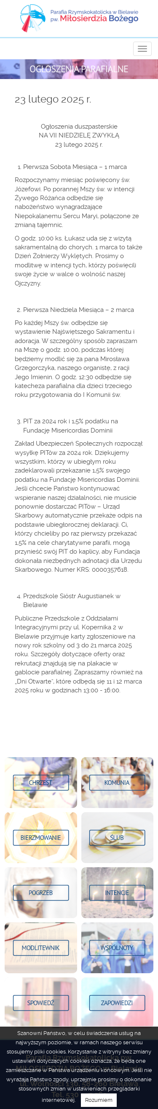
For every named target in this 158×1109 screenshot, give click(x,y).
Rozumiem (98, 1100)
